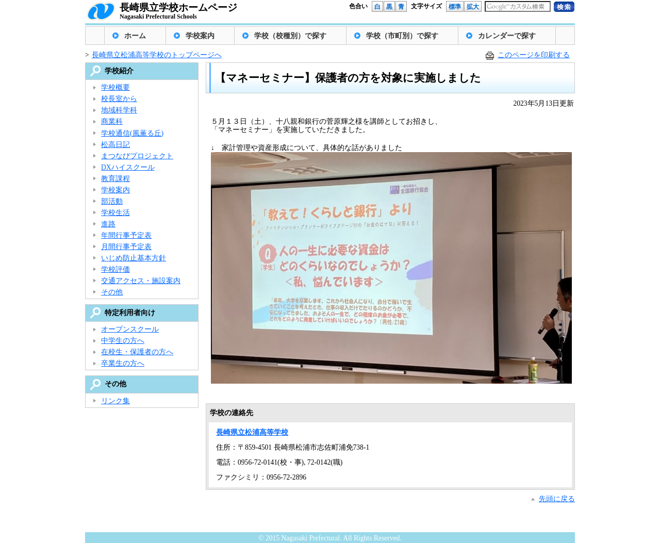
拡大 (473, 6)
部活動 (112, 201)
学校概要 (115, 87)
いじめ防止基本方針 (133, 258)
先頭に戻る (557, 499)
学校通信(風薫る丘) (132, 133)
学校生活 (115, 213)
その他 (112, 292)
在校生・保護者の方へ (137, 352)
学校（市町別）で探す (402, 36)
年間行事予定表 (126, 235)
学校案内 (200, 36)
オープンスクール (130, 329)
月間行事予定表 (126, 247)
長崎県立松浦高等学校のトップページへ (157, 55)
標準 (455, 6)
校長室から (119, 99)
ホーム (135, 36)
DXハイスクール (128, 167)
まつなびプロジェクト (137, 156)
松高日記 (115, 145)
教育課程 (115, 179)
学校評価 (115, 269)
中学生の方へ (122, 340)
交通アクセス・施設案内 (140, 281)
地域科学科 (119, 110)
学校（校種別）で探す (290, 36)
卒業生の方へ (122, 363)
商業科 (112, 121)
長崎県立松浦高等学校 (252, 432)
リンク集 (115, 401)
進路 (108, 224)
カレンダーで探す (507, 36)
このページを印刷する (534, 55)
